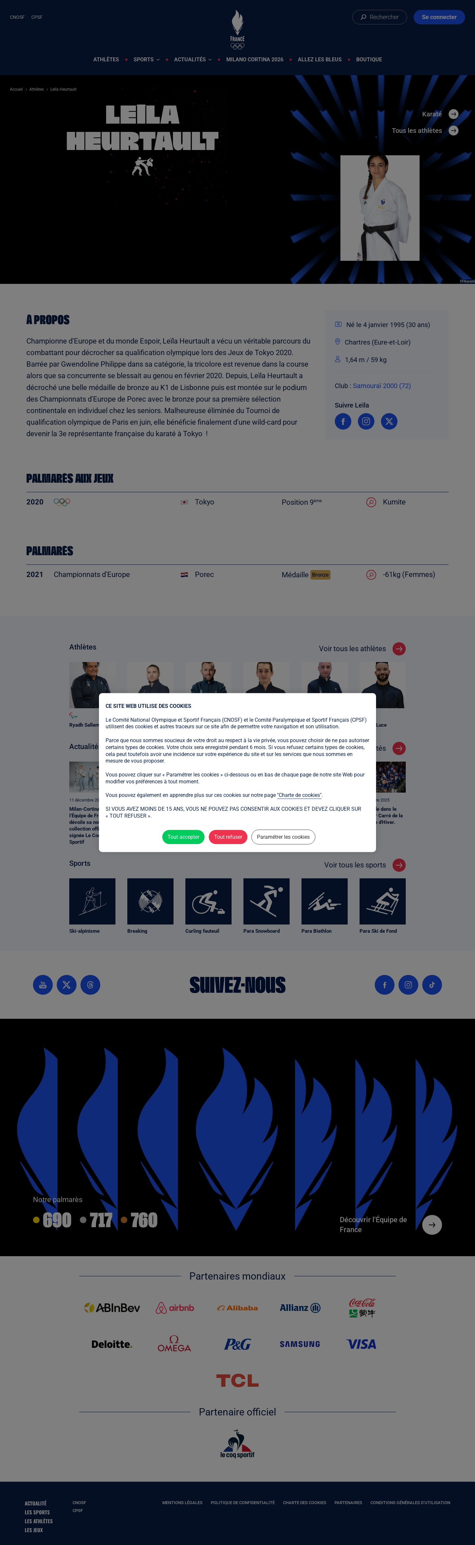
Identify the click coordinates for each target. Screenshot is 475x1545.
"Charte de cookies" (299, 795)
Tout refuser (228, 837)
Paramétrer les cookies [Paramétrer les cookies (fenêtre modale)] (283, 837)
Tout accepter (183, 837)
